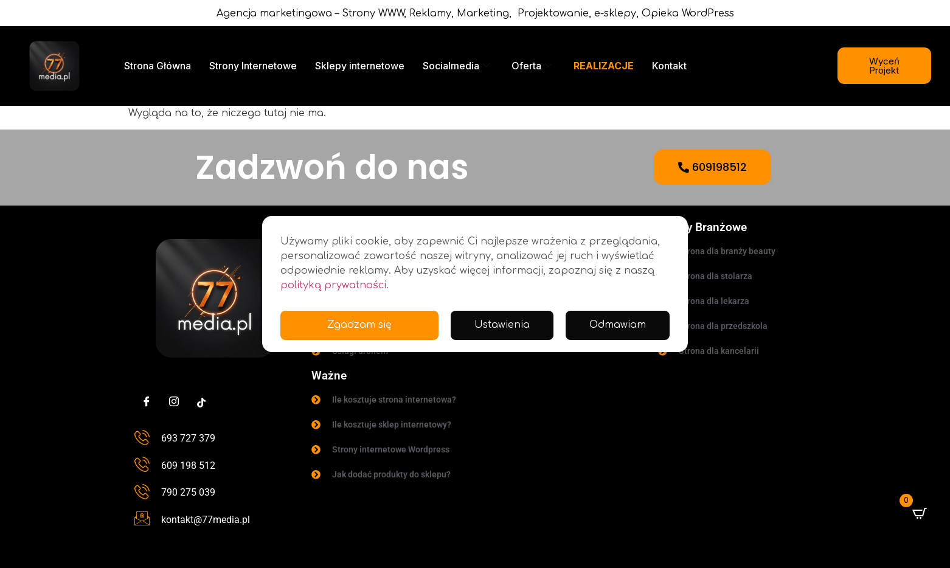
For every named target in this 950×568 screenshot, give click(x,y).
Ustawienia (501, 325)
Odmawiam (617, 325)
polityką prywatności (333, 285)
